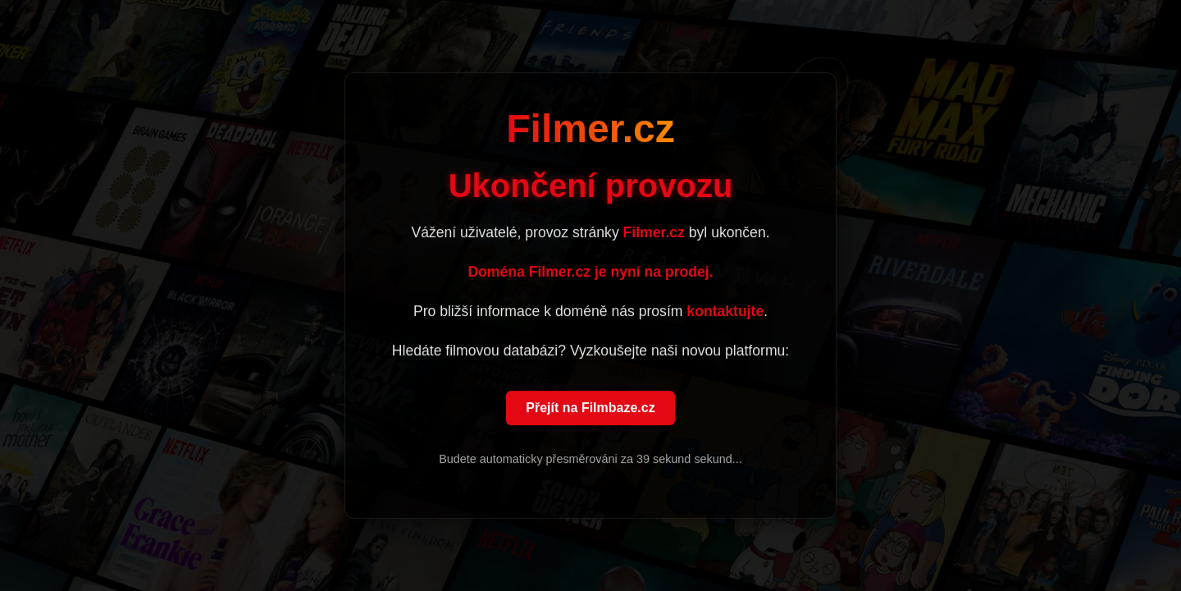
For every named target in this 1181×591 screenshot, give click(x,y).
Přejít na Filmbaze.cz (590, 408)
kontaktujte (725, 312)
